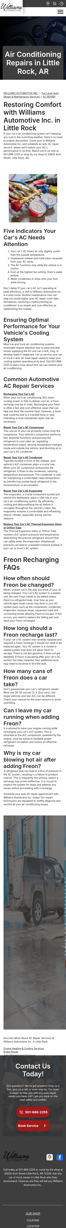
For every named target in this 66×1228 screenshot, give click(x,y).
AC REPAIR (49, 96)
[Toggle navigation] (60, 12)
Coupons (33, 1220)
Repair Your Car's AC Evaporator (23, 490)
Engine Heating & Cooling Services (24, 1048)
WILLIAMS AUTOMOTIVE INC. (21, 93)
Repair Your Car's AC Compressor (24, 427)
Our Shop (33, 1213)
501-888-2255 (12, 154)
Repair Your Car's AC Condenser (23, 457)
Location (33, 1226)
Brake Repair (11, 1051)
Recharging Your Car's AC (19, 394)
